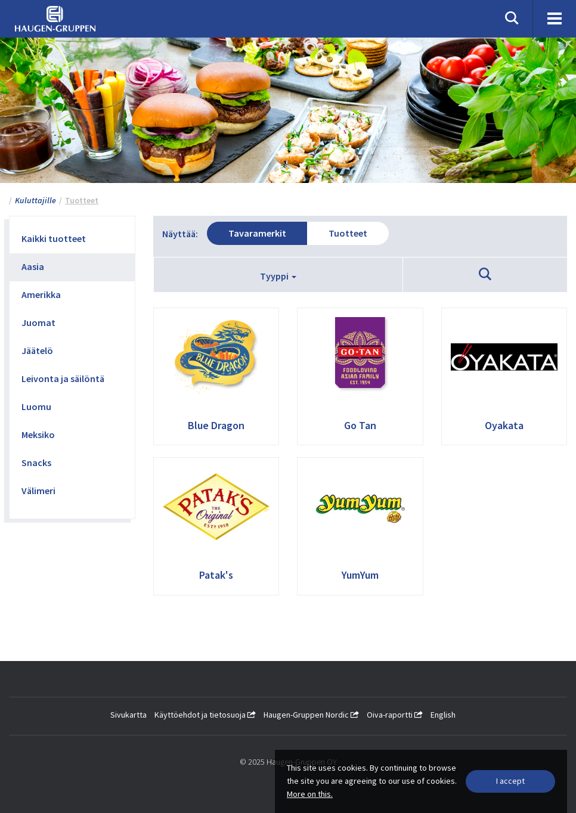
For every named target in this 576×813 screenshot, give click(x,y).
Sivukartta (128, 714)
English (443, 714)
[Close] (510, 781)
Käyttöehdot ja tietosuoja (205, 714)
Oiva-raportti (395, 714)
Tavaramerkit (257, 233)
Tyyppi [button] (278, 276)
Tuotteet (348, 233)
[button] (485, 274)
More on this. (310, 794)
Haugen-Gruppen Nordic (311, 714)
